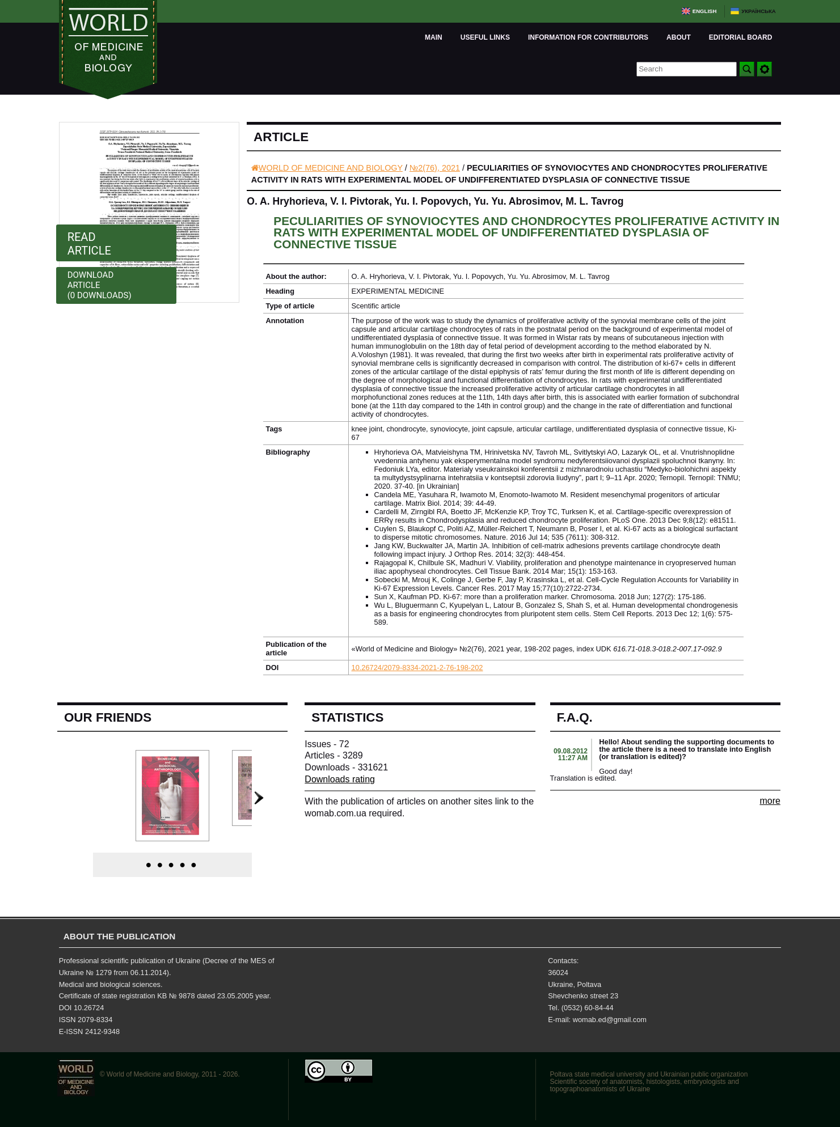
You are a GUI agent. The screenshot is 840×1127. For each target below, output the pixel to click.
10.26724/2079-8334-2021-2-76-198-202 (417, 667)
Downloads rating (340, 779)
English (705, 11)
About (678, 37)
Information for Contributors (588, 37)
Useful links (485, 37)
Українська (758, 11)
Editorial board (741, 37)
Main (433, 37)
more (769, 801)
